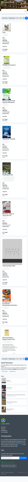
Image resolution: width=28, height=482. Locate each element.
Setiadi (5, 217)
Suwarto (5, 34)
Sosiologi (8, 380)
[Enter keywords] (10, 458)
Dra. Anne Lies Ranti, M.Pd (8, 180)
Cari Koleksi (23, 458)
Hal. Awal (4, 18)
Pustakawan (4, 430)
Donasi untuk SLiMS (8, 462)
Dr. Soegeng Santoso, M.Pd (8, 177)
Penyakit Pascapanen (9, 65)
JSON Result (12, 371)
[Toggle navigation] (25, 2)
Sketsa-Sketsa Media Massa (12, 401)
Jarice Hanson (6, 268)
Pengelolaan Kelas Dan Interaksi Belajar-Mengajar (16, 394)
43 (23, 18)
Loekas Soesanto (7, 67)
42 (20, 18)
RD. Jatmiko (6, 141)
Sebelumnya (12, 18)
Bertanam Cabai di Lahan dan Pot (8, 214)
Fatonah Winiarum (7, 341)
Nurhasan (5, 307)
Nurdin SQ (5, 104)
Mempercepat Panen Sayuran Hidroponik (8, 101)
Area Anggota (4, 432)
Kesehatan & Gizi (7, 175)
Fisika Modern (9, 387)
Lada (3, 32)
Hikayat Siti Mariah (10, 409)
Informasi (3, 427)
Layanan (3, 428)
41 (17, 18)
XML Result (5, 371)
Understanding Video (8, 266)
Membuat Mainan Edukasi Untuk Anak (8, 338)
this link (20, 444)
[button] (14, 353)
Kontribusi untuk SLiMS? (9, 466)
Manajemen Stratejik (8, 139)
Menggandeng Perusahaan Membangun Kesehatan (9, 303)
